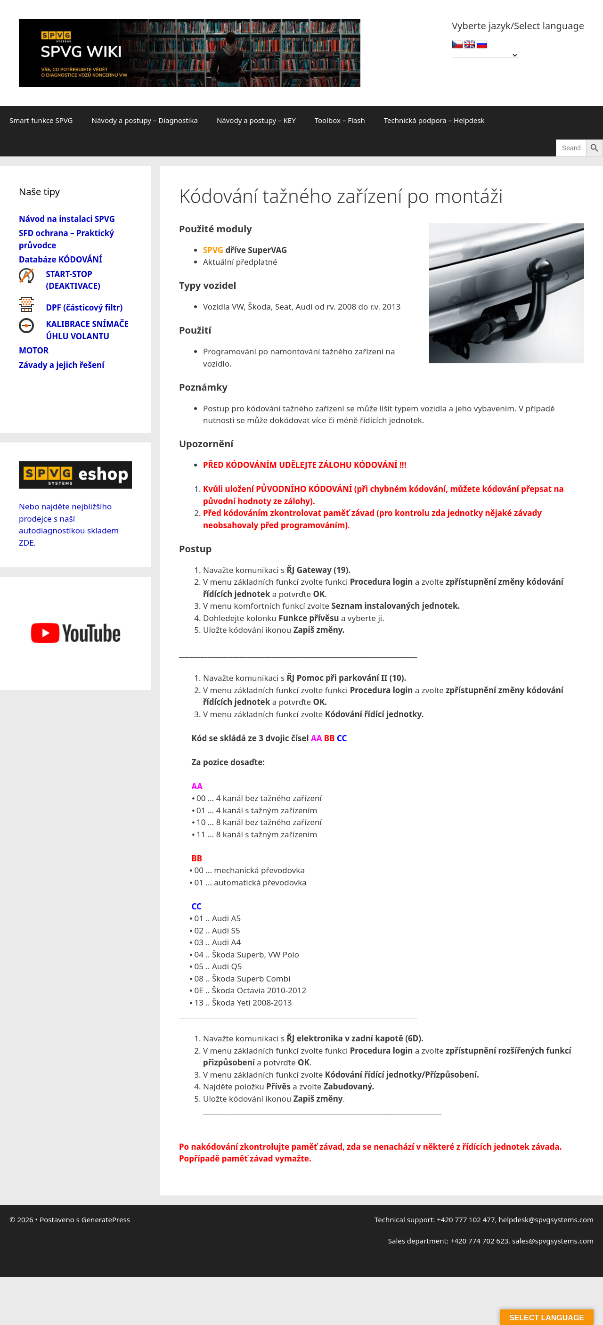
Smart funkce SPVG (41, 120)
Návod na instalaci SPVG (67, 218)
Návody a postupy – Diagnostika (145, 120)
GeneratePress (105, 1219)
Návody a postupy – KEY (256, 120)
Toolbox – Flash (340, 120)
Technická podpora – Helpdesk (434, 120)
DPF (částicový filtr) (84, 307)
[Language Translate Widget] (485, 55)
